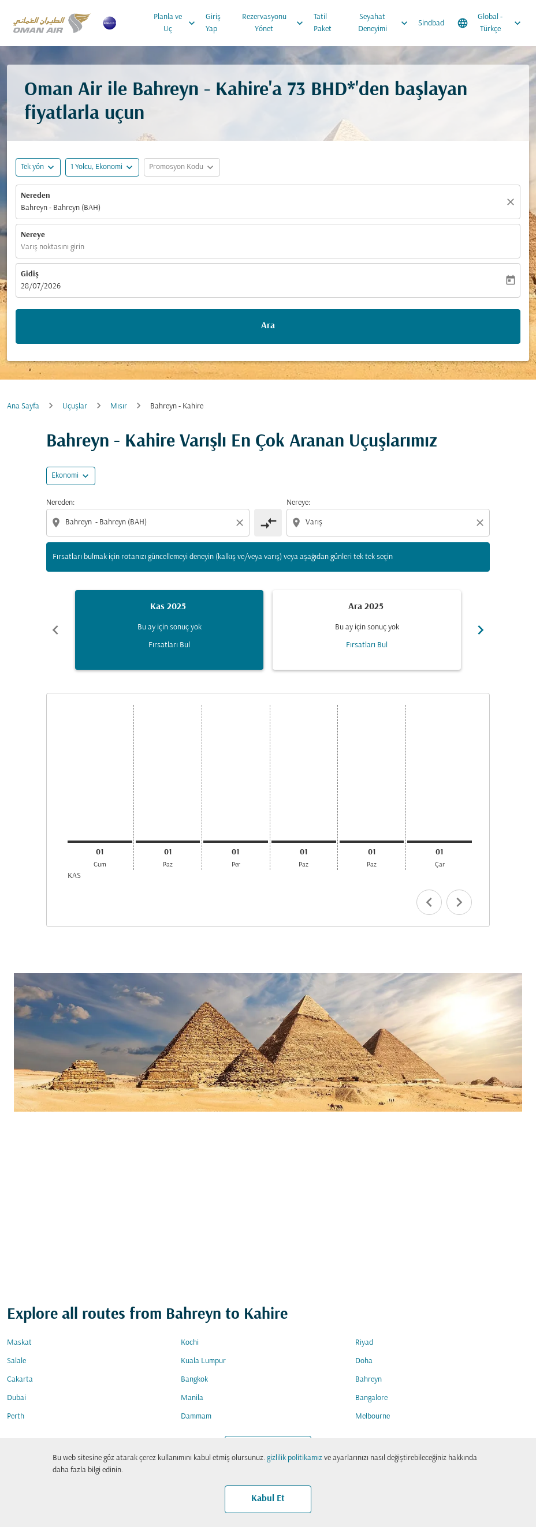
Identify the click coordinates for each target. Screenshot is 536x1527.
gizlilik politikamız (294, 1458)
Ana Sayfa (23, 406)
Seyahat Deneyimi (386, 23)
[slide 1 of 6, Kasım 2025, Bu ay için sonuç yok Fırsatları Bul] (169, 630)
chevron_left (429, 902)
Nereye (33, 235)
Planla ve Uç (178, 23)
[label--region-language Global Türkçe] (490, 23)
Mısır (118, 406)
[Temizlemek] (512, 202)
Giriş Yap (213, 23)
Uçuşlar (74, 406)
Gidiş (30, 274)
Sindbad (431, 23)
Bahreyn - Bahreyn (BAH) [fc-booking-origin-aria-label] (60, 208)
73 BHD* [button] (321, 90)
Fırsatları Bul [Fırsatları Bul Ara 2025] (367, 645)
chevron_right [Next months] (480, 630)
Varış (192, 999)
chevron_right (459, 902)
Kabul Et (268, 1498)
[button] (102, 167)
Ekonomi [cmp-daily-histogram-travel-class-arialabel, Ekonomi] (65, 475)
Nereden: (60, 502)
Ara (268, 326)
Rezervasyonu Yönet (275, 23)
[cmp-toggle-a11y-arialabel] (268, 522)
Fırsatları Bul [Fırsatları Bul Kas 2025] (169, 645)
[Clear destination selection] (481, 522)
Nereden (35, 196)
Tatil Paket (323, 23)
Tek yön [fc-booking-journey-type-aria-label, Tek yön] (32, 167)
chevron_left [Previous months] (55, 630)
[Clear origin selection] (241, 522)
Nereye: (298, 502)
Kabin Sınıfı (379, 999)
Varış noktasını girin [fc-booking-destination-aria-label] (52, 247)
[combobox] (149, 522)
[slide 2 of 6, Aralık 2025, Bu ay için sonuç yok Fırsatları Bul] (367, 630)
